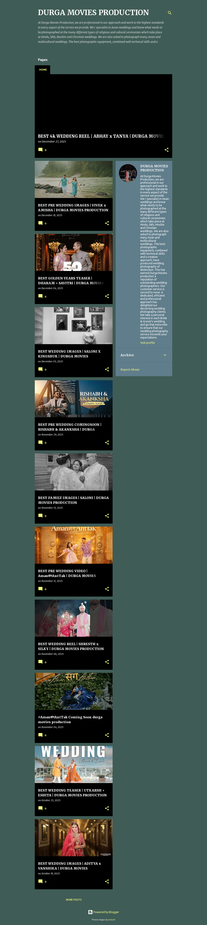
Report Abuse (129, 369)
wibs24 (111, 920)
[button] (166, 150)
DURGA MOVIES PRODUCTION (154, 168)
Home (43, 69)
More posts (74, 899)
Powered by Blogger (103, 912)
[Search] (169, 13)
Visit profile (147, 342)
